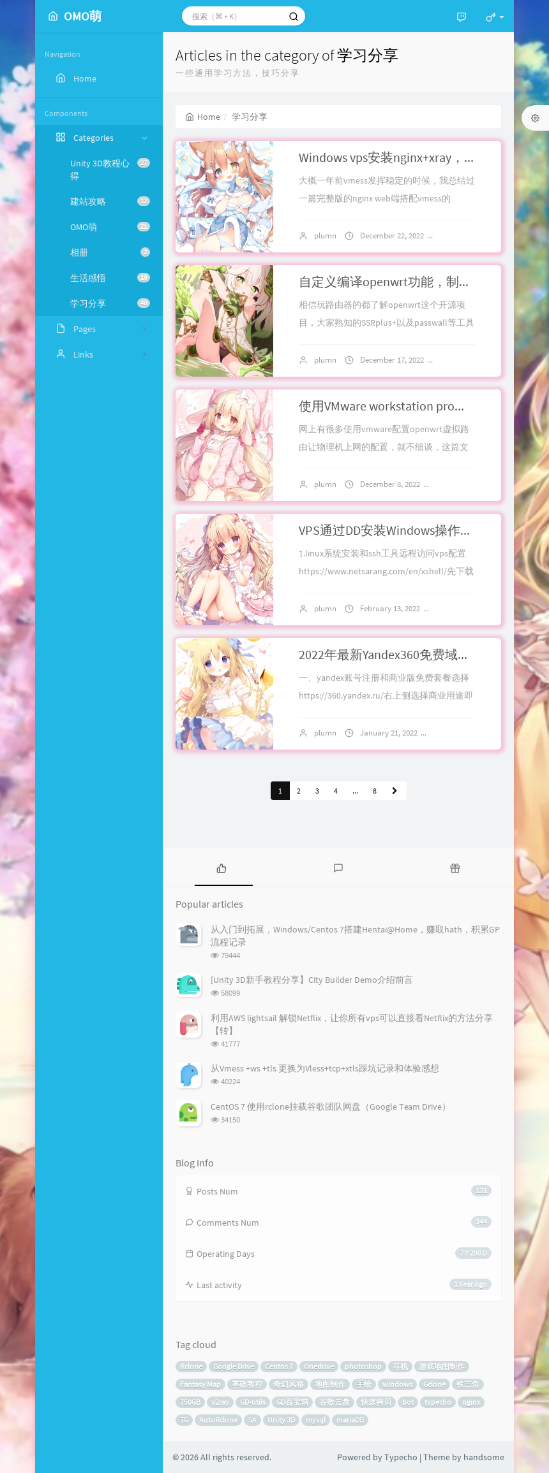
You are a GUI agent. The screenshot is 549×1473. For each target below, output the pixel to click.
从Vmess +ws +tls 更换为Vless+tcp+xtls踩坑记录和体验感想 (325, 1068)
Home (202, 116)
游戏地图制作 (442, 1366)
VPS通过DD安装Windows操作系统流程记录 (418, 530)
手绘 (364, 1384)
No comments (467, 484)
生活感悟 (110, 278)
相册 (110, 252)
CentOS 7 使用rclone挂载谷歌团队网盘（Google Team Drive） (331, 1106)
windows (397, 1384)
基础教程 (247, 1384)
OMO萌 (110, 227)
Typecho (400, 1457)
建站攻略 (110, 201)
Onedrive (319, 1366)
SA (252, 1420)
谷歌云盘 (334, 1402)
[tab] (221, 867)
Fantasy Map (200, 1384)
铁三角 (467, 1384)
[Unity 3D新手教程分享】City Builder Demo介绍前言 (312, 979)
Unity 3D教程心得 (110, 169)
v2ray (220, 1402)
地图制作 (330, 1384)
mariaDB (350, 1420)
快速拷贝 (376, 1402)
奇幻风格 (288, 1384)
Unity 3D (281, 1420)
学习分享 (110, 303)
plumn (325, 235)
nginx (471, 1402)
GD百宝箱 (292, 1402)
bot (408, 1402)
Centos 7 (279, 1366)
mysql (316, 1420)
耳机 (400, 1366)
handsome (483, 1457)
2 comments (467, 235)
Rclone (191, 1366)
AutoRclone (218, 1420)
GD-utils (253, 1402)
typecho (438, 1402)
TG (184, 1420)
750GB (190, 1402)
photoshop (363, 1366)
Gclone (434, 1384)
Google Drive (233, 1366)
